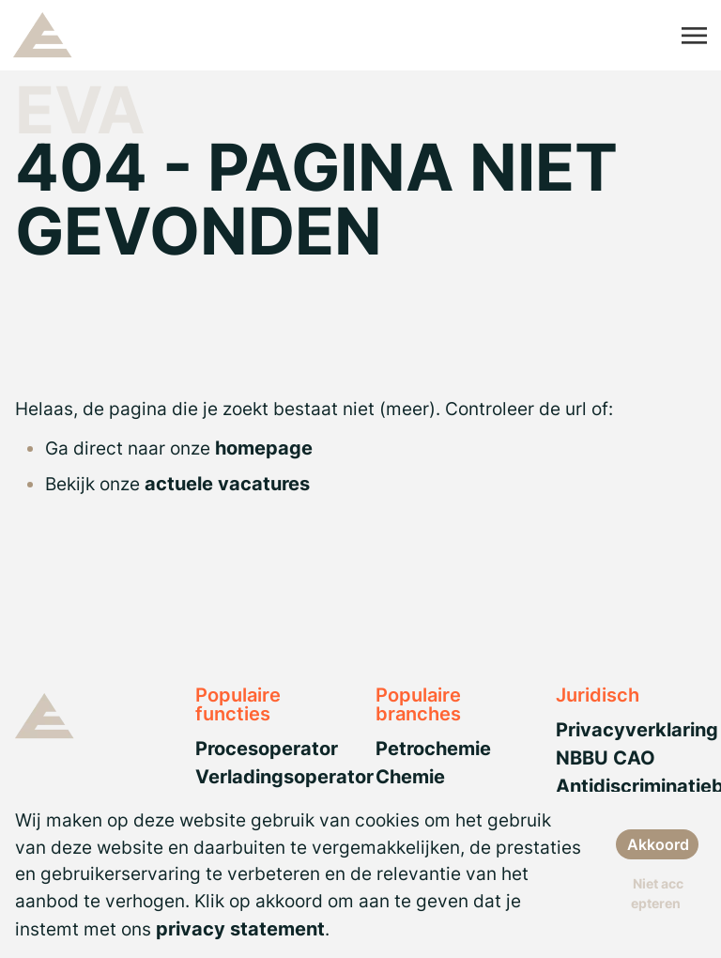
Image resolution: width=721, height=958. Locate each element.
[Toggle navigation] (695, 36)
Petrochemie (433, 748)
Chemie (410, 776)
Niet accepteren (657, 893)
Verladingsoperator (284, 776)
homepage (264, 448)
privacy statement (240, 929)
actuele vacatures (227, 483)
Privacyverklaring (637, 729)
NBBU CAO (605, 758)
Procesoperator (266, 748)
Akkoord (658, 844)
